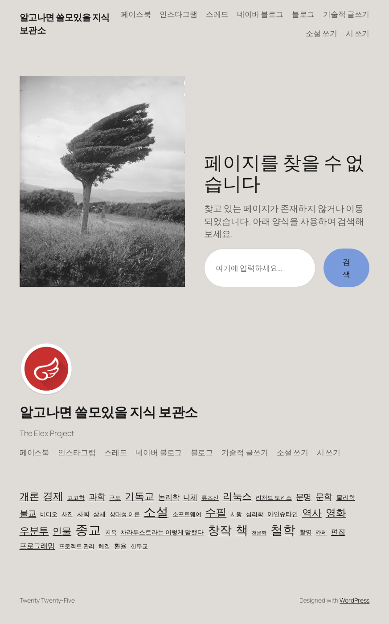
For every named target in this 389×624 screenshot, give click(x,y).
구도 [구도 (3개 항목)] (115, 498)
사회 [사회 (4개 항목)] (83, 514)
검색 (346, 268)
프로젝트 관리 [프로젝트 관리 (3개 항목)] (76, 546)
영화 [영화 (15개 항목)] (336, 512)
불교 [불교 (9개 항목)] (28, 513)
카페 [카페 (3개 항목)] (321, 532)
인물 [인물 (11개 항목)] (62, 531)
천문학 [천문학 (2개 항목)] (259, 533)
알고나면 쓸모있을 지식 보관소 (109, 412)
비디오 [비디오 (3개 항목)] (48, 514)
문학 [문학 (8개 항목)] (323, 496)
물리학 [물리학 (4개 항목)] (345, 497)
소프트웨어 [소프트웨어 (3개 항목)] (186, 514)
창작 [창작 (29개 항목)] (220, 530)
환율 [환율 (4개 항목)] (120, 546)
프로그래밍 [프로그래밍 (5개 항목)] (37, 546)
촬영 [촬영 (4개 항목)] (305, 532)
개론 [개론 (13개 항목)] (29, 496)
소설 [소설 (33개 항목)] (155, 511)
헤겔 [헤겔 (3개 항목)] (104, 546)
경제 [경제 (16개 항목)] (53, 496)
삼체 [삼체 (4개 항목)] (99, 514)
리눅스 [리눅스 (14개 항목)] (237, 496)
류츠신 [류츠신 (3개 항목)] (210, 498)
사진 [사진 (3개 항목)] (67, 514)
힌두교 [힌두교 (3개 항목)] (139, 546)
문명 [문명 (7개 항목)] (304, 496)
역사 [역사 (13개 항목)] (312, 512)
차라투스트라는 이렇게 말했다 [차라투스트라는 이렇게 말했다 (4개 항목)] (162, 532)
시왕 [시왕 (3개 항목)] (236, 514)
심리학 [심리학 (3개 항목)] (254, 514)
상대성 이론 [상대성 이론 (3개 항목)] (124, 514)
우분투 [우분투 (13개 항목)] (34, 531)
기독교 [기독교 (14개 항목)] (139, 496)
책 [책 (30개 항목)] (242, 530)
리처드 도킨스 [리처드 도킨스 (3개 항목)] (273, 498)
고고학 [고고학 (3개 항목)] (76, 498)
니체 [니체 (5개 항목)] (190, 497)
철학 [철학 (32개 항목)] (282, 529)
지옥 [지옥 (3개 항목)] (111, 532)
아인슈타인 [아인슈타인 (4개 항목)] (283, 514)
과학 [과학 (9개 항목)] (97, 496)
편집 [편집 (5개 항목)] (338, 532)
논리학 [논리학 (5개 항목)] (169, 497)
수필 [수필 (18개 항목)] (216, 512)
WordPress (354, 600)
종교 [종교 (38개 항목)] (88, 529)
